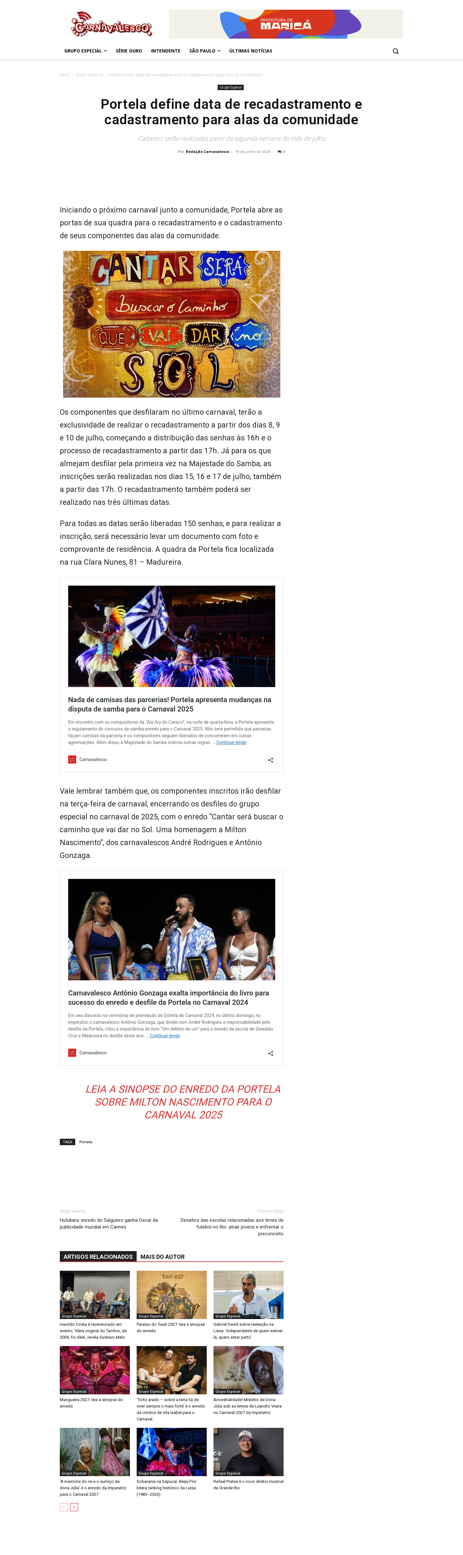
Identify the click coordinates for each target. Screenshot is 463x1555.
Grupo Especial (89, 75)
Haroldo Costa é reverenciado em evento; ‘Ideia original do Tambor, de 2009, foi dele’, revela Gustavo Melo (93, 1331)
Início (64, 75)
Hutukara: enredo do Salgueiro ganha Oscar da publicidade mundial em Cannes (109, 1223)
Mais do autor (163, 1256)
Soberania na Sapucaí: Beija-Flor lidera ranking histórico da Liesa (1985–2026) (166, 1488)
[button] (395, 51)
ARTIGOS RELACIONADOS (98, 1256)
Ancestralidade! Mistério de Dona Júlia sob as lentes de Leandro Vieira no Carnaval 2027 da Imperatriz (247, 1406)
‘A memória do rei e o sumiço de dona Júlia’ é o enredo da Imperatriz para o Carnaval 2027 (93, 1488)
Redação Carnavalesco (207, 151)
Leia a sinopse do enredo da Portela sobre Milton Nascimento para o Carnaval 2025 (182, 1102)
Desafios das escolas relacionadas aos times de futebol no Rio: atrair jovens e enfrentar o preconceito (232, 1227)
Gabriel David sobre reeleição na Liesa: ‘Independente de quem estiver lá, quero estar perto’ (248, 1331)
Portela (85, 1141)
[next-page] (74, 1507)
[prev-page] (64, 1507)
